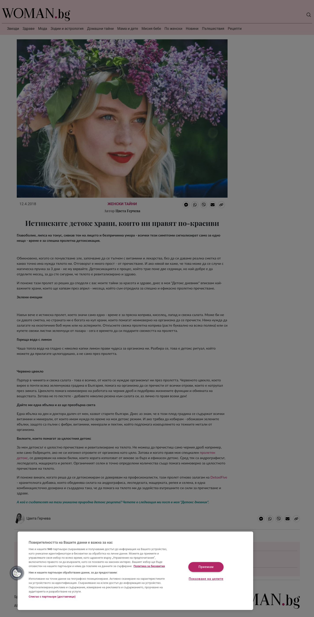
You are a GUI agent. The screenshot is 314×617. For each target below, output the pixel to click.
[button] (17, 573)
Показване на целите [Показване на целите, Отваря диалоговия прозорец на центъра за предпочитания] (206, 579)
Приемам (206, 567)
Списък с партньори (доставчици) (52, 596)
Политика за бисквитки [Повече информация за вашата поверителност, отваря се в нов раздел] (149, 566)
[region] (135, 571)
